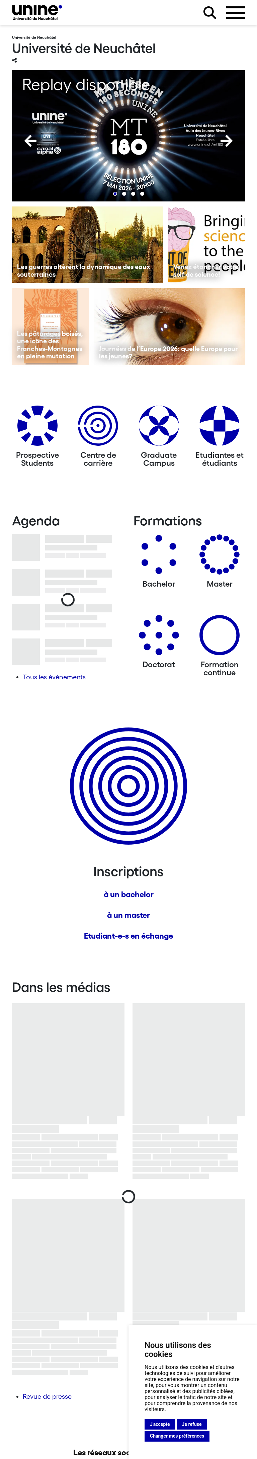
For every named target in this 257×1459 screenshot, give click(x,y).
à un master (128, 915)
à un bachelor (129, 894)
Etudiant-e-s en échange (128, 935)
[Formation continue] (219, 638)
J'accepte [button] (160, 1424)
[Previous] (30, 141)
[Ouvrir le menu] (235, 12)
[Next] (227, 141)
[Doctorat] (159, 638)
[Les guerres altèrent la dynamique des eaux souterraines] (87, 244)
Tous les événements (54, 677)
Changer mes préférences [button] (177, 1436)
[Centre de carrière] (98, 428)
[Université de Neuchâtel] (37, 12)
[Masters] (219, 557)
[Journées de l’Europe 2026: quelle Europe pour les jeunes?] (169, 326)
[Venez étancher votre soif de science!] (206, 244)
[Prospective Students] (37, 428)
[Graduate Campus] (159, 428)
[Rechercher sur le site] (209, 12)
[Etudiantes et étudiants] (219, 428)
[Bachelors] (159, 557)
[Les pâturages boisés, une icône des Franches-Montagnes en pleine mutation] (50, 326)
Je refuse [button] (192, 1424)
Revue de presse (47, 1396)
